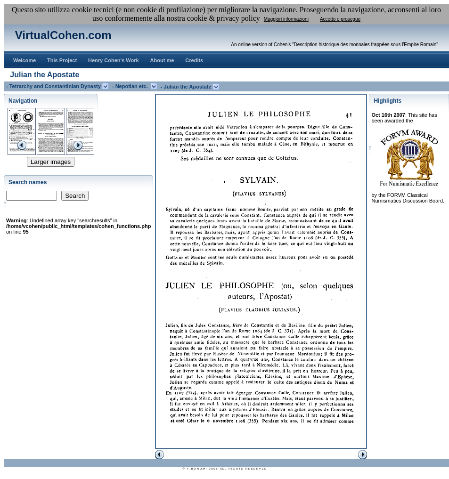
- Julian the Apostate (187, 86)
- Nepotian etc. (131, 86)
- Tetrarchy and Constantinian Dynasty (54, 86)
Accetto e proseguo (340, 19)
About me (162, 60)
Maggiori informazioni (286, 19)
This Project (62, 60)
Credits (194, 60)
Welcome (24, 60)
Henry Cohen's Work (113, 60)
